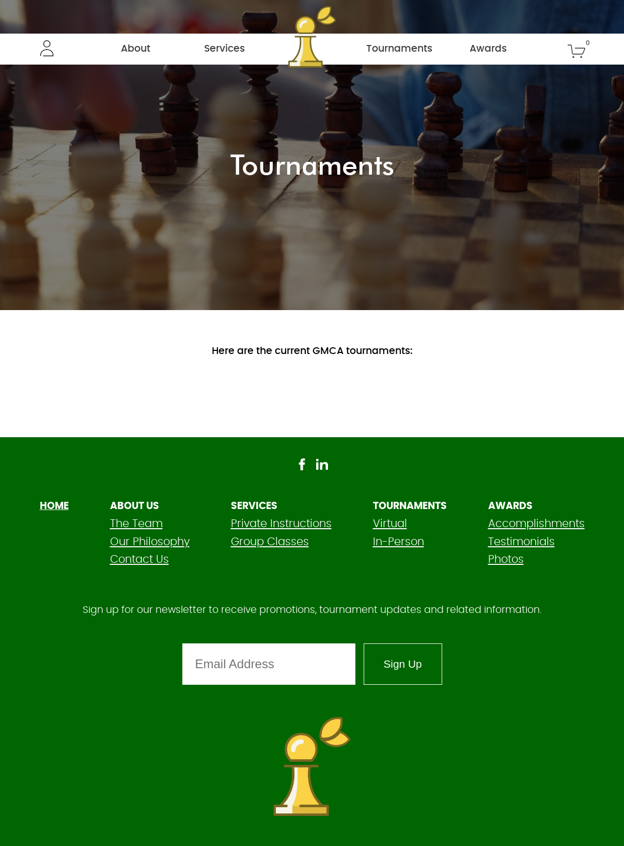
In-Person (398, 541)
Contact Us (139, 559)
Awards (488, 49)
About (135, 49)
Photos (506, 559)
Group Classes (270, 541)
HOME (54, 506)
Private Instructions (281, 523)
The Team (136, 523)
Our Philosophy (150, 541)
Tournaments (399, 49)
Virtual (390, 523)
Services (224, 49)
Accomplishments (536, 523)
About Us (134, 506)
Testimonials (521, 541)
